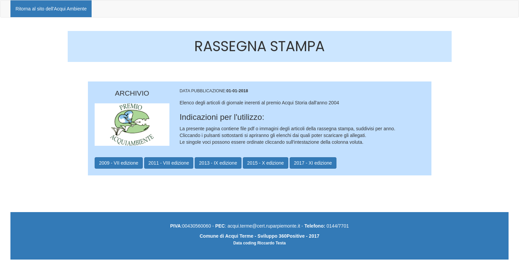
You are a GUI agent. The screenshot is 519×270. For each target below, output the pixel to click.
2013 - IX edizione (218, 163)
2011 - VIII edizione (169, 163)
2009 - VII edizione (118, 163)
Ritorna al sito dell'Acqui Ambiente (51, 8)
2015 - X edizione (265, 163)
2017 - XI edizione (313, 163)
